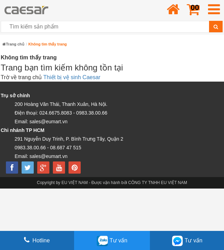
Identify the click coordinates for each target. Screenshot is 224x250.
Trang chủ (13, 44)
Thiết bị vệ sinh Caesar (71, 77)
